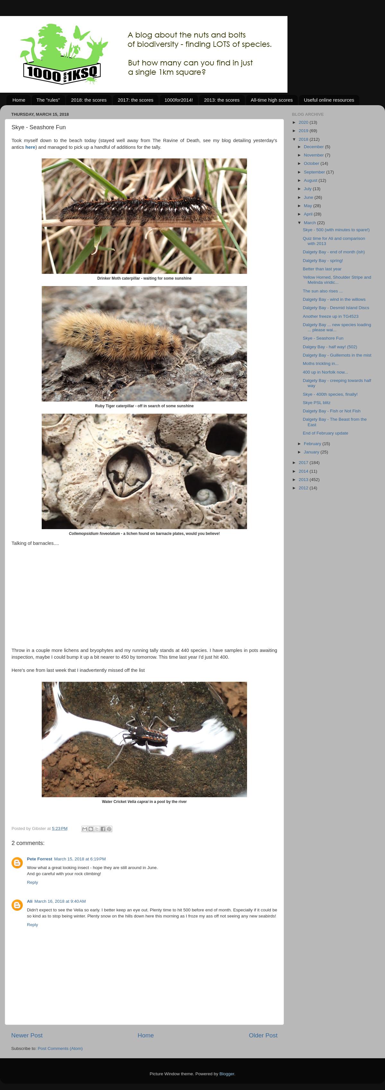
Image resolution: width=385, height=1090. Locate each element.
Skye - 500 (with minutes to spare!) (336, 229)
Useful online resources (329, 100)
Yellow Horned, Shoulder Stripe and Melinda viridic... (337, 280)
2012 (304, 488)
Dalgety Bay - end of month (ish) (334, 251)
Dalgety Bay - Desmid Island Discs (336, 307)
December (314, 146)
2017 (304, 462)
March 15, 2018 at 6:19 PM (80, 859)
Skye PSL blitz (317, 402)
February (313, 443)
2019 (304, 130)
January (312, 452)
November (314, 155)
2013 (304, 479)
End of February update (325, 433)
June (309, 197)
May (308, 205)
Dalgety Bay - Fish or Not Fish (332, 411)
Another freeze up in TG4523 (331, 316)
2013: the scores (222, 100)
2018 (304, 139)
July (308, 188)
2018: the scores (89, 100)
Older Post (263, 1035)
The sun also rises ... (323, 291)
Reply (32, 882)
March (310, 222)
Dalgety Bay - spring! (323, 260)
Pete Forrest (39, 859)
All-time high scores (272, 100)
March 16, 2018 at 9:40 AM (60, 901)
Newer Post (27, 1035)
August (311, 180)
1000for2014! (179, 100)
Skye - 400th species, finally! (330, 394)
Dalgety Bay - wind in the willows (334, 299)
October (312, 163)
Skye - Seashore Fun (323, 338)
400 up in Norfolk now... (325, 372)
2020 (304, 122)
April (309, 214)
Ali (29, 901)
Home (19, 100)
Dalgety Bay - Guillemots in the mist (337, 355)
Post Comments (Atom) (60, 1048)
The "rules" (48, 100)
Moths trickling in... (321, 363)
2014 (304, 471)
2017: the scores (135, 100)
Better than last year (322, 268)
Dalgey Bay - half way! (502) (330, 346)
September (315, 172)
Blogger (226, 1073)
